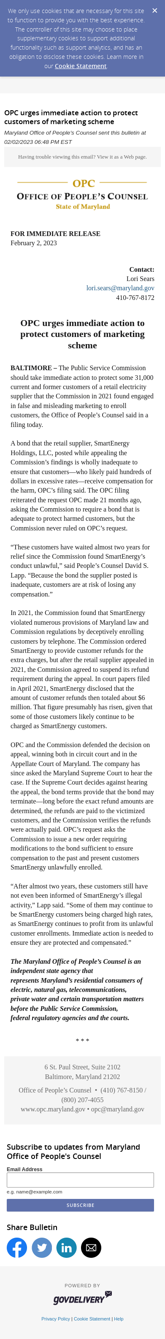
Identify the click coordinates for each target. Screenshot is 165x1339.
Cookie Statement (81, 66)
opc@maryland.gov (117, 1109)
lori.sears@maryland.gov (120, 288)
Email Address (25, 1169)
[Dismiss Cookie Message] (154, 8)
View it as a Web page (121, 157)
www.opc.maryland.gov (53, 1109)
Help (118, 1318)
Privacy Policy (55, 1318)
